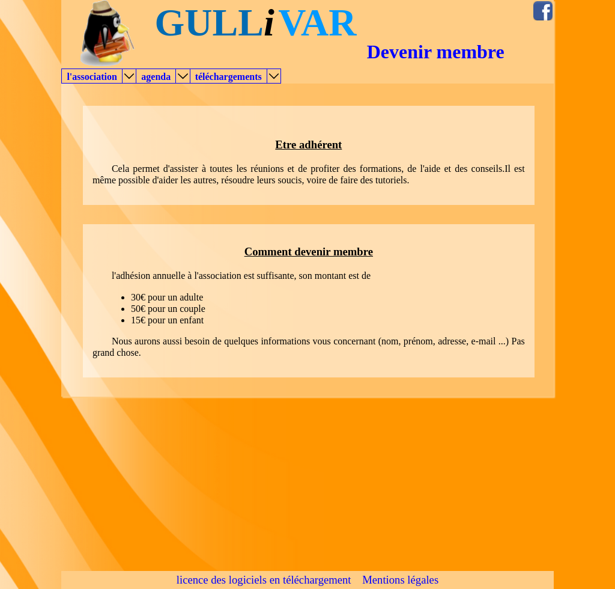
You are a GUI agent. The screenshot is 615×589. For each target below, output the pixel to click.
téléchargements (228, 77)
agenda (156, 77)
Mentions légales (400, 579)
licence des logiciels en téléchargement (264, 579)
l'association (92, 77)
